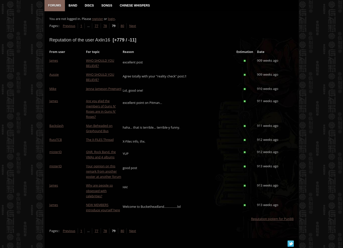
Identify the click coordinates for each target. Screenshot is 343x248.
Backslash (56, 126)
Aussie (54, 74)
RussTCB (55, 140)
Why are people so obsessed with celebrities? (99, 190)
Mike (52, 89)
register (97, 19)
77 (96, 26)
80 (122, 26)
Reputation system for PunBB (272, 219)
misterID (55, 152)
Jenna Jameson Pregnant (103, 89)
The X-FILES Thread (100, 140)
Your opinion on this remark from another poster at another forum (103, 171)
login (111, 19)
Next (132, 26)
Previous (69, 26)
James (53, 60)
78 (105, 26)
